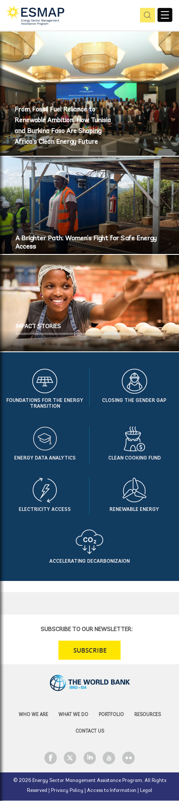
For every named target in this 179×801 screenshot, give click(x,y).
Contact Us (89, 731)
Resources (147, 715)
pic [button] (146, 15)
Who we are (33, 715)
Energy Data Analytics (45, 458)
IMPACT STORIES (38, 327)
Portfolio (111, 715)
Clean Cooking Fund (134, 458)
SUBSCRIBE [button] (89, 650)
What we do (73, 715)
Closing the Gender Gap (134, 400)
